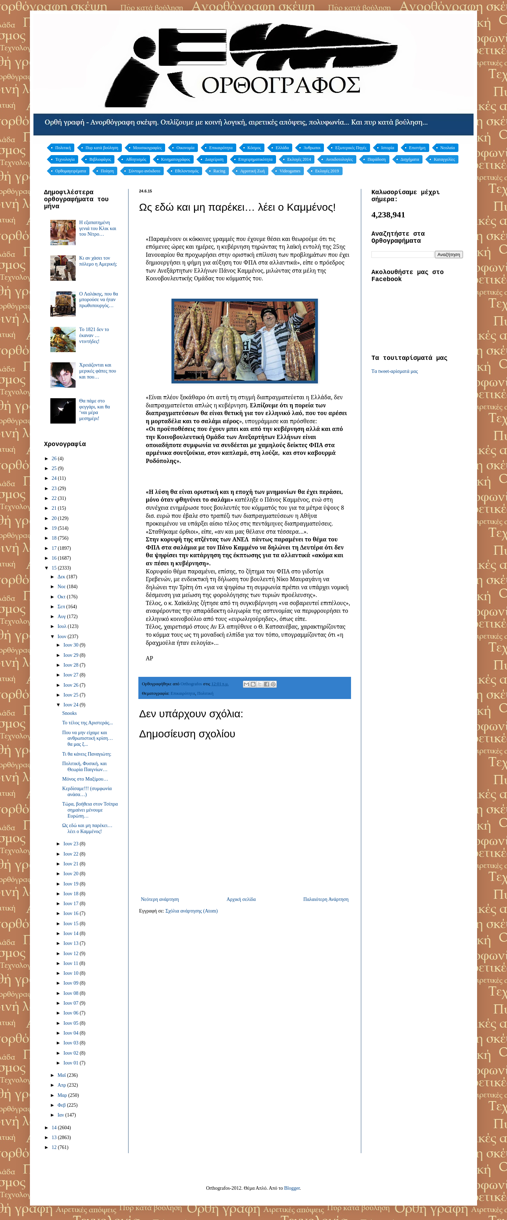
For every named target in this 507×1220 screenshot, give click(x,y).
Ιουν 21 (71, 863)
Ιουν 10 (71, 973)
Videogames (290, 171)
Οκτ (62, 596)
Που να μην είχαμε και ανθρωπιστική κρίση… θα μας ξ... (87, 738)
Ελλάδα (282, 147)
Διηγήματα (410, 159)
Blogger (292, 1188)
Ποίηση (107, 171)
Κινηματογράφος (175, 159)
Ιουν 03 (71, 1043)
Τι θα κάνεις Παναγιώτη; (86, 754)
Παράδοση (377, 159)
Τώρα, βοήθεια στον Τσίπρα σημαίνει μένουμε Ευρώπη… (90, 810)
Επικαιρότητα (220, 147)
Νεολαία (447, 147)
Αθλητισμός (136, 159)
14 (55, 1127)
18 (55, 538)
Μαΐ (62, 1075)
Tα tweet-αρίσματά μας (394, 371)
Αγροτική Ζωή (252, 171)
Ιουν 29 (71, 655)
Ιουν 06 (71, 1013)
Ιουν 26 (71, 685)
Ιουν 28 (71, 665)
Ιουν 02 (71, 1053)
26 (55, 458)
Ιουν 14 (71, 933)
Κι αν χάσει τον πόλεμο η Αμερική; (98, 261)
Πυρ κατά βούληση (102, 147)
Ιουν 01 (71, 1063)
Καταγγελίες (444, 159)
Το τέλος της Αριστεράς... (87, 722)
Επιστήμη (417, 147)
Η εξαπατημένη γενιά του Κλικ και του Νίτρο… (97, 228)
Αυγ (62, 616)
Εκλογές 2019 (327, 171)
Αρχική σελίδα (241, 899)
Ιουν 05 (71, 1023)
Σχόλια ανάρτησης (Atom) (191, 911)
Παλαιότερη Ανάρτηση (326, 899)
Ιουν (62, 636)
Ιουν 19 (71, 884)
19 (55, 528)
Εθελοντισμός (187, 171)
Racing (219, 171)
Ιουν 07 (71, 1003)
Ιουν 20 (71, 873)
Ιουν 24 (71, 704)
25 (55, 468)
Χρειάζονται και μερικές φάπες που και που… (97, 371)
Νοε (62, 586)
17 (55, 548)
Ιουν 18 (71, 893)
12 (55, 1147)
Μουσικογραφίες (147, 147)
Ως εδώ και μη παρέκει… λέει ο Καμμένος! (87, 828)
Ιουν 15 (71, 923)
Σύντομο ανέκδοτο (144, 171)
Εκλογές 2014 (299, 159)
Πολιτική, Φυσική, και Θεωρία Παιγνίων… (85, 766)
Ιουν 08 (71, 993)
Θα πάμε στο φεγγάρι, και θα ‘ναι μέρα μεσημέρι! (94, 409)
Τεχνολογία (65, 159)
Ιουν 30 (71, 645)
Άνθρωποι (311, 147)
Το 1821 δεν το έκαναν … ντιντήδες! (94, 335)
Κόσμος (254, 147)
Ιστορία (387, 147)
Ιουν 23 (71, 843)
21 (55, 508)
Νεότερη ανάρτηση (160, 899)
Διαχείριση (214, 159)
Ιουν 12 (71, 953)
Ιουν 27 (71, 675)
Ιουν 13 (71, 943)
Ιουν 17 (71, 903)
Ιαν (61, 1115)
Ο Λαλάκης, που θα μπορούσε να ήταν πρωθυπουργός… (98, 300)
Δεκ (61, 576)
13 (55, 1137)
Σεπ (61, 606)
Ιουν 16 (71, 913)
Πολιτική (63, 147)
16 (55, 558)
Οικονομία (185, 147)
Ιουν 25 (71, 695)
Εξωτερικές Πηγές (351, 147)
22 (55, 498)
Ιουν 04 (71, 1033)
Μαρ (62, 1095)
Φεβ (62, 1105)
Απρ (62, 1085)
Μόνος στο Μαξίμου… (85, 779)
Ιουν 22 (71, 854)
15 (55, 568)
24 (55, 478)
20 (55, 518)
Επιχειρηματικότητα (255, 159)
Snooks (69, 713)
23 (55, 488)
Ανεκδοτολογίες (339, 159)
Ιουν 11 (71, 963)
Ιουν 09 (71, 983)
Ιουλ (62, 626)
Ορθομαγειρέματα (70, 171)
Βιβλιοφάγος (100, 159)
